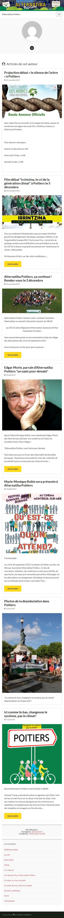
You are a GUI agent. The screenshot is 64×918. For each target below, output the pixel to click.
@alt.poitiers (37, 831)
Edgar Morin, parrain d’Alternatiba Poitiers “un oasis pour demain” (28, 369)
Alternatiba (9, 860)
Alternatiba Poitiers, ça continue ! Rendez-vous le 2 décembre (28, 278)
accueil (7, 855)
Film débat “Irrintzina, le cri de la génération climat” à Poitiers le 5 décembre (27, 183)
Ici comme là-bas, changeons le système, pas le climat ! (25, 714)
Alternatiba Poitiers (11, 14)
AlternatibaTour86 (37, 834)
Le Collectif (9, 870)
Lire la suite (13, 264)
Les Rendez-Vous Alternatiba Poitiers (20, 875)
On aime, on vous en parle (15, 880)
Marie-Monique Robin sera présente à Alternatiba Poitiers (31, 483)
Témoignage (9, 901)
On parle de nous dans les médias (18, 885)
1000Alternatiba (11, 849)
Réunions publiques (12, 890)
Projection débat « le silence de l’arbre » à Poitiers (31, 74)
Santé (6, 896)
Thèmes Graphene (24, 915)
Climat (6, 865)
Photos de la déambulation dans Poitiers (26, 603)
